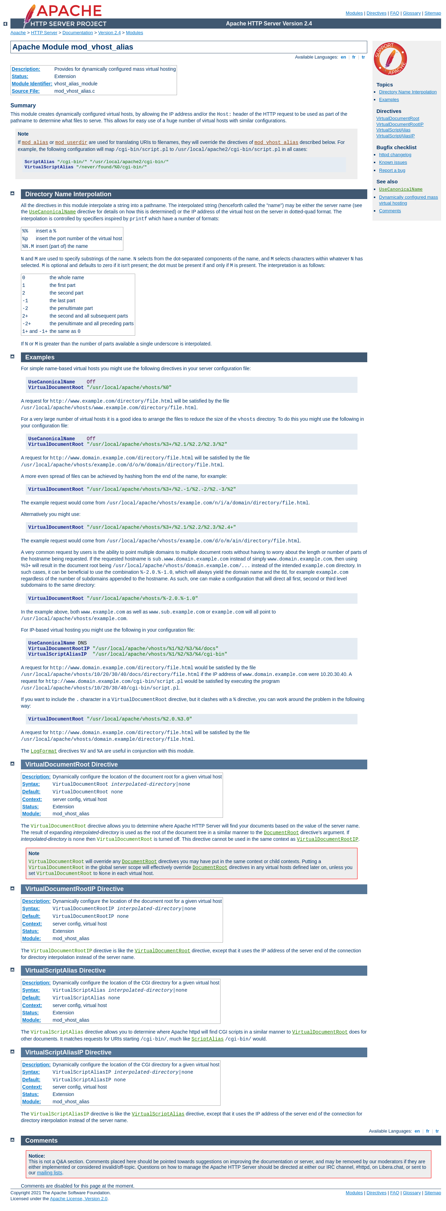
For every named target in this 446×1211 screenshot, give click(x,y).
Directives (376, 13)
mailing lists (49, 1172)
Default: (31, 791)
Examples (389, 99)
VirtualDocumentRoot (397, 118)
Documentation (77, 32)
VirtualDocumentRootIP (400, 124)
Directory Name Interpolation (408, 91)
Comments (390, 210)
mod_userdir (71, 142)
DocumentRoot (281, 833)
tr (364, 57)
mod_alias (35, 142)
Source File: (26, 91)
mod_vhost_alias (276, 142)
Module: (31, 813)
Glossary (412, 13)
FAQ (394, 13)
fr (354, 57)
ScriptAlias (208, 1039)
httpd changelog (395, 154)
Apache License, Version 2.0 (78, 1198)
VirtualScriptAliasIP (395, 135)
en (343, 57)
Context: (32, 799)
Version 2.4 (109, 32)
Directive (104, 764)
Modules (354, 13)
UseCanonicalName (401, 189)
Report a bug (392, 170)
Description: (26, 69)
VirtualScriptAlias (393, 129)
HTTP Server (44, 32)
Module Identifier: (32, 83)
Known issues (393, 162)
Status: (20, 76)
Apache (18, 32)
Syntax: (31, 784)
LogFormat (44, 751)
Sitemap (432, 13)
